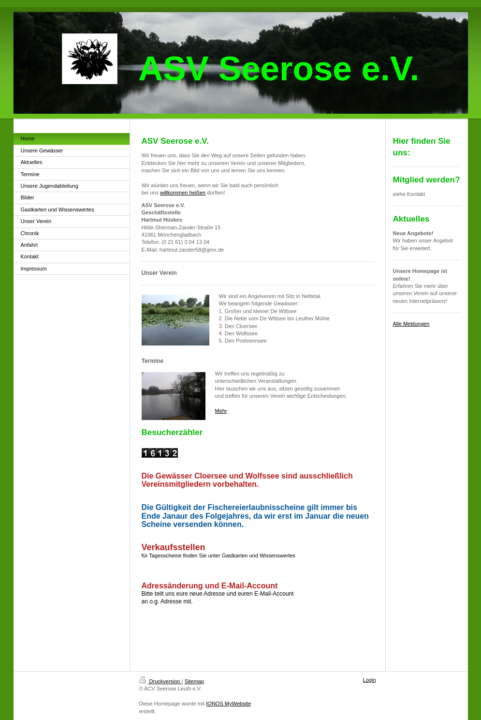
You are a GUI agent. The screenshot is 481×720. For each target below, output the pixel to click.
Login (369, 680)
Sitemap (194, 681)
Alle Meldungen (411, 324)
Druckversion (160, 681)
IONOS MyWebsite (228, 703)
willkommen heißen (182, 192)
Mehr (221, 411)
